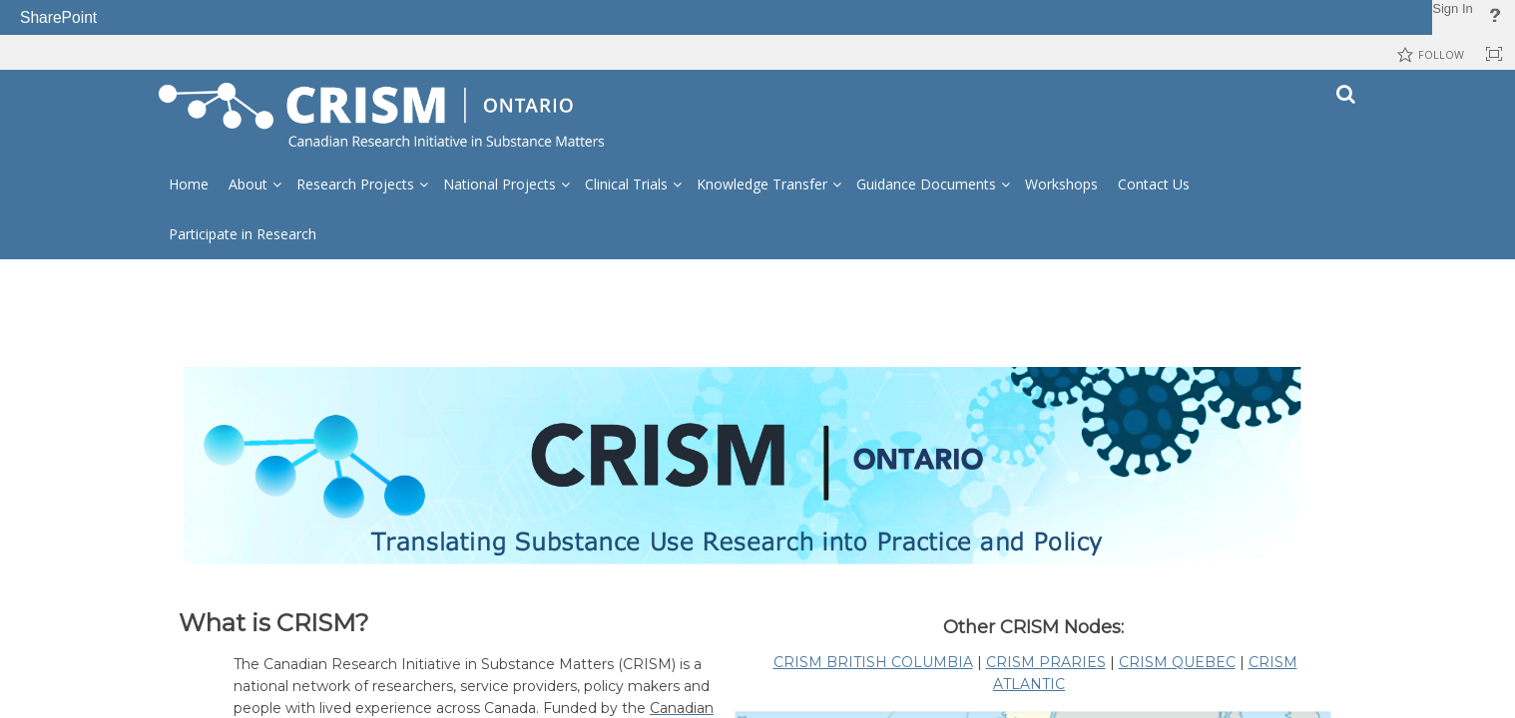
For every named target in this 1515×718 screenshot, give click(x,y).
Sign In (1452, 8)
